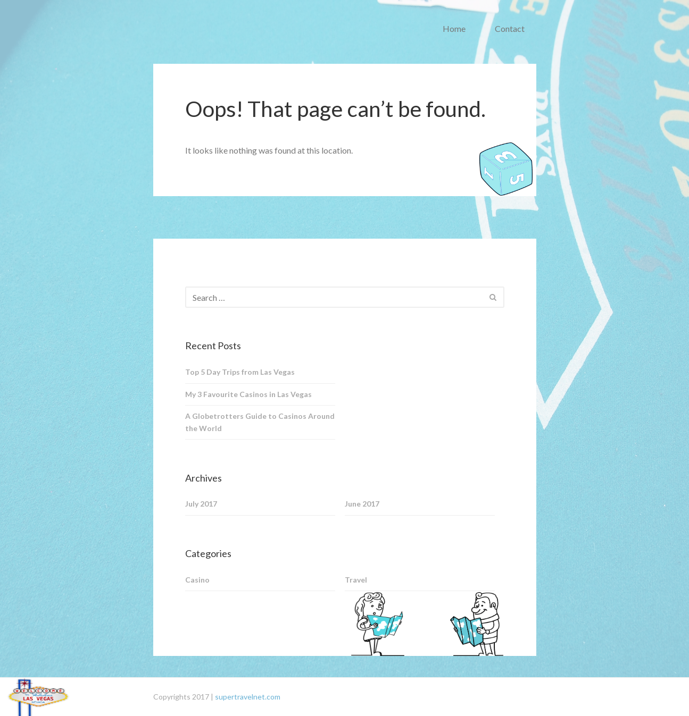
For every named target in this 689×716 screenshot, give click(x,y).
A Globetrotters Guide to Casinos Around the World (260, 422)
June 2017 (362, 503)
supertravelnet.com (247, 696)
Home (454, 28)
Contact (510, 28)
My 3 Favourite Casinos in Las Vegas (248, 394)
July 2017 (201, 503)
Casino (197, 579)
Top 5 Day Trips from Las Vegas (240, 371)
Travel (356, 579)
